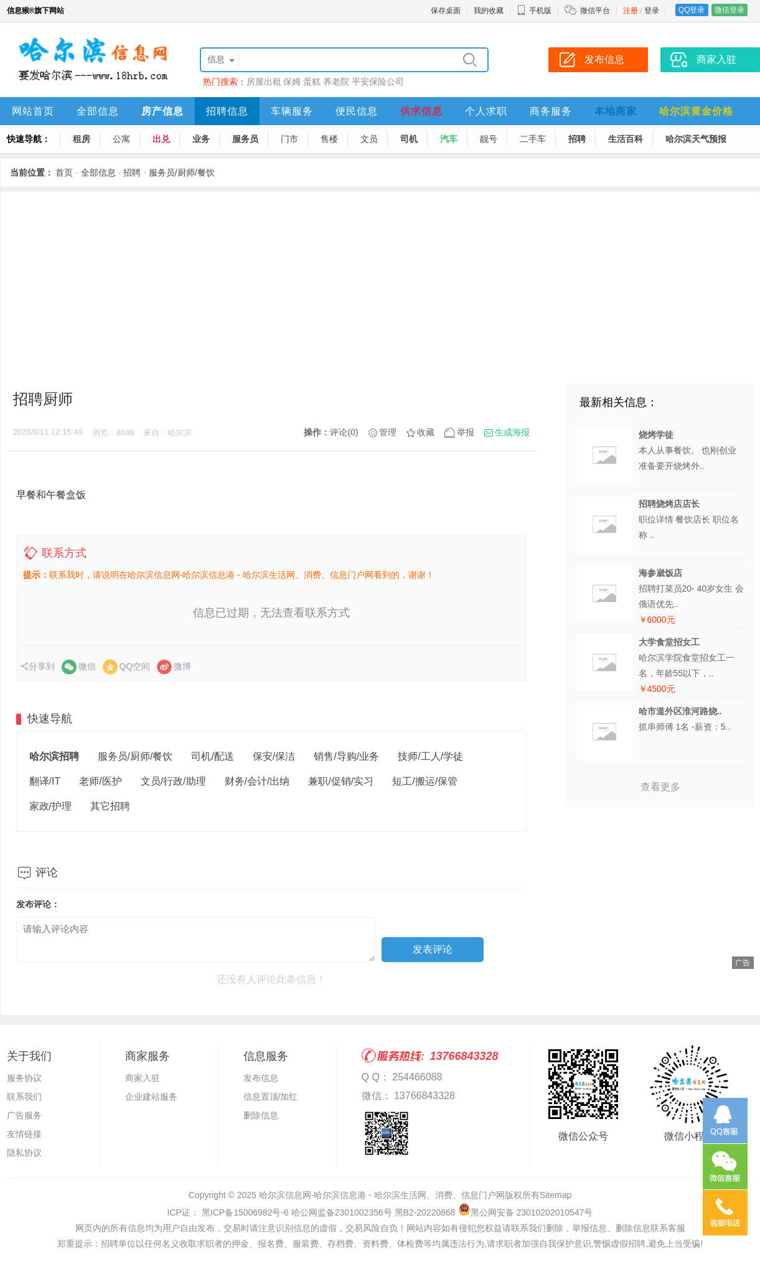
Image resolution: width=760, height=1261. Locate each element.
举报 (465, 432)
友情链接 (24, 1134)
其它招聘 (110, 806)
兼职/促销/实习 (340, 781)
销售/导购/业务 (346, 756)
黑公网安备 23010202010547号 (525, 1212)
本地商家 (615, 111)
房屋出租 (263, 82)
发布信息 (260, 1078)
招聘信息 (227, 111)
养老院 (336, 82)
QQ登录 (691, 10)
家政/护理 (50, 806)
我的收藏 (489, 10)
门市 (289, 139)
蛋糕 (312, 82)
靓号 (488, 139)
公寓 (121, 139)
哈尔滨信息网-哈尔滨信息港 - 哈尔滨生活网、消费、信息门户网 (382, 1195)
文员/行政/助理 (173, 781)
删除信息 (260, 1115)
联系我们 (24, 1097)
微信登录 (729, 10)
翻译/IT (45, 781)
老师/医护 (100, 781)
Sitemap (555, 1195)
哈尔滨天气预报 (695, 139)
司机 (409, 139)
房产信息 (162, 111)
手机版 (534, 10)
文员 (369, 139)
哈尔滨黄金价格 (696, 111)
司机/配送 (212, 756)
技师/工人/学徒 (430, 756)
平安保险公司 (378, 82)
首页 (64, 172)
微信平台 (595, 10)
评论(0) (344, 432)
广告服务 (24, 1115)
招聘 (577, 139)
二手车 (533, 139)
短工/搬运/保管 (424, 781)
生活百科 (625, 139)
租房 (81, 139)
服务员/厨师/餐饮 (182, 172)
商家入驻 (142, 1078)
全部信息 (98, 111)
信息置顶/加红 (270, 1097)
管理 (387, 432)
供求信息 (421, 111)
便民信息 (356, 111)
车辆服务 (292, 111)
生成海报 (512, 432)
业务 (201, 139)
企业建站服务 (151, 1097)
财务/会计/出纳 (257, 781)
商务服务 (551, 111)
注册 (630, 10)
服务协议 (24, 1078)
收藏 (425, 432)
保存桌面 (446, 10)
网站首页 (33, 111)
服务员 (245, 139)
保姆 (292, 82)
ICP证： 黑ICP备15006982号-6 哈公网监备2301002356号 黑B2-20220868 (311, 1212)
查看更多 (660, 787)
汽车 (448, 139)
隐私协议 (24, 1153)
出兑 (161, 139)
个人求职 (486, 111)
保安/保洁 (274, 756)
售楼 (329, 139)
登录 (651, 10)
